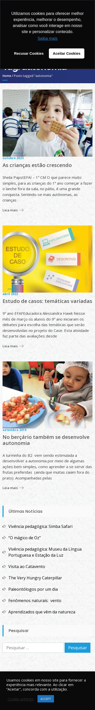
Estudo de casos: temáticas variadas (47, 301)
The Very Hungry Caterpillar (35, 578)
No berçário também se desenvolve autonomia (46, 440)
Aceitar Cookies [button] (67, 53)
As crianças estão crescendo (37, 165)
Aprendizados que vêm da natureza (41, 612)
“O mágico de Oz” (24, 538)
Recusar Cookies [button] (29, 53)
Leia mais (10, 210)
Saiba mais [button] (47, 38)
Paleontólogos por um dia (33, 589)
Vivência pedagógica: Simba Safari (40, 526)
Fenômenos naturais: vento (34, 600)
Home (7, 76)
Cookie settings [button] (21, 699)
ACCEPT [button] (46, 699)
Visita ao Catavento (26, 566)
